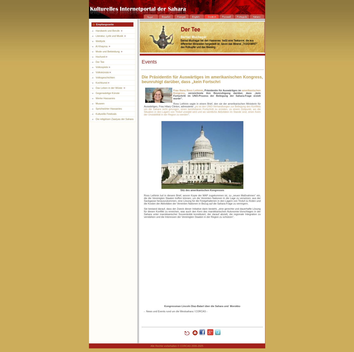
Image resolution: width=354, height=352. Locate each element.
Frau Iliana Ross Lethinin (188, 90)
